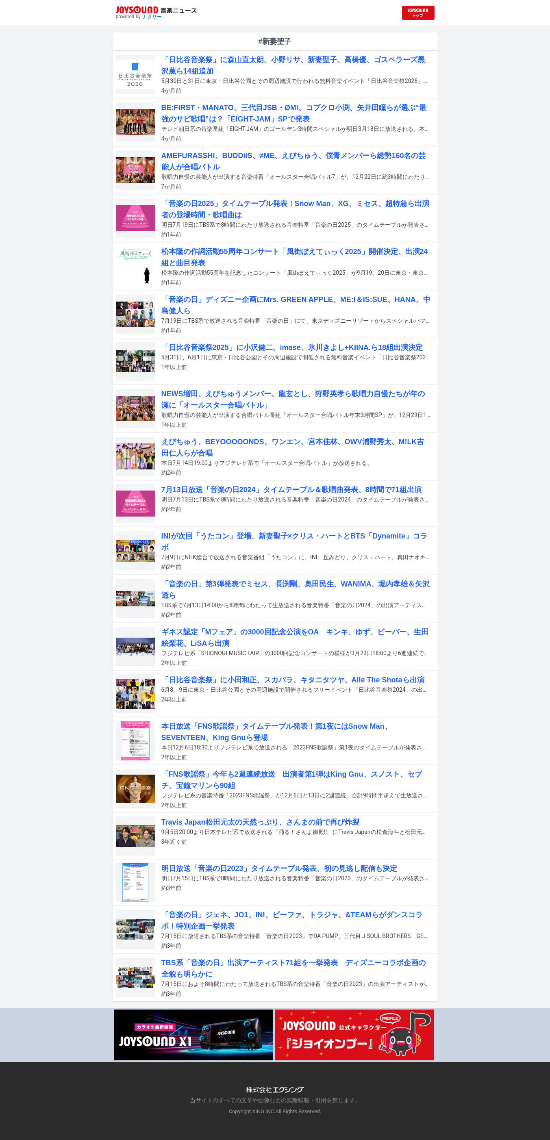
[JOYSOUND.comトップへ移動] (418, 13)
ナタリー (152, 17)
